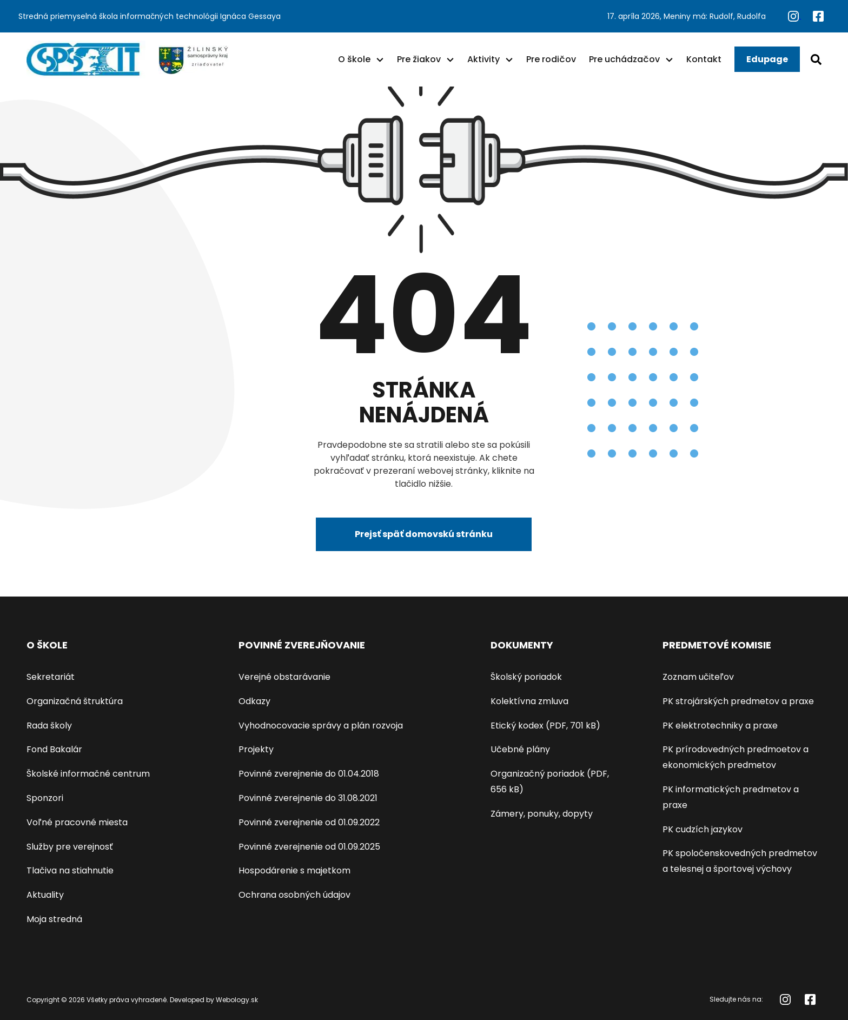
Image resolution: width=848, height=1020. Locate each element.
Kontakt (703, 59)
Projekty (256, 749)
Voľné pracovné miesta (77, 822)
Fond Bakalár (54, 749)
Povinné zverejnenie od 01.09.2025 (309, 846)
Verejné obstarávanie (284, 677)
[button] (380, 59)
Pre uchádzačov (624, 59)
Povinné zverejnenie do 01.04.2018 (309, 773)
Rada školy (49, 725)
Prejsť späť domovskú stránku (424, 534)
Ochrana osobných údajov (294, 895)
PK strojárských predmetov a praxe (738, 701)
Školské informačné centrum (88, 773)
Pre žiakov (419, 59)
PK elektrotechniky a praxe (720, 725)
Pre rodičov (551, 59)
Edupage (767, 59)
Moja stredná (54, 919)
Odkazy (254, 701)
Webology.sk (237, 999)
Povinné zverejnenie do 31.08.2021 (308, 798)
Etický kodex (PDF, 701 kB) (545, 725)
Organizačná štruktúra (75, 701)
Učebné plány (520, 749)
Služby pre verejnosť (70, 846)
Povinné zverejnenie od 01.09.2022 (309, 822)
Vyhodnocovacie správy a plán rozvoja (321, 725)
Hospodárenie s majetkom (294, 870)
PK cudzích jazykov (702, 829)
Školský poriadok (526, 677)
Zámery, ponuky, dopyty (542, 813)
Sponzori (45, 798)
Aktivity (483, 59)
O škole (354, 59)
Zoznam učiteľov (698, 677)
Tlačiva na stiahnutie (70, 870)
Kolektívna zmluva (529, 701)
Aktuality (45, 895)
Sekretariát (51, 677)
